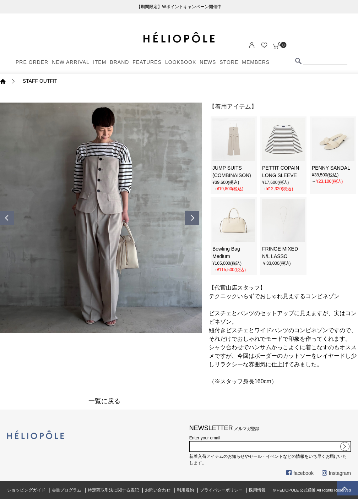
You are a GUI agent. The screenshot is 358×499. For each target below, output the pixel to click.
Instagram (336, 473)
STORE (228, 62)
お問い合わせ (157, 490)
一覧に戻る (104, 401)
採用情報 (257, 490)
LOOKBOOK (180, 62)
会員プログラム (67, 490)
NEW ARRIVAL (71, 62)
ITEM (99, 62)
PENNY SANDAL (331, 168)
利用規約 (185, 490)
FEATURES (147, 62)
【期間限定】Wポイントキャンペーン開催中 (178, 6)
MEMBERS (256, 62)
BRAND (119, 62)
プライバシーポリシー (221, 490)
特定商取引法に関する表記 (113, 490)
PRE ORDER (32, 62)
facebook (300, 473)
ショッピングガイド (26, 490)
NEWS (208, 62)
